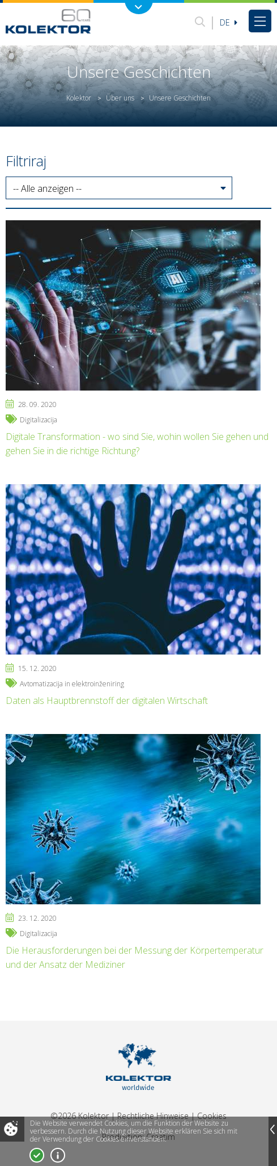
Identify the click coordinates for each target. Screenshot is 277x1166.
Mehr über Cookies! (57, 1155)
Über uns (120, 98)
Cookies (212, 1115)
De (228, 22)
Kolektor (78, 98)
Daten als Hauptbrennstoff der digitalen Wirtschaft (107, 700)
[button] (119, 188)
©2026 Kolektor (79, 1115)
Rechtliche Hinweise (153, 1115)
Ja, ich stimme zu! (36, 1155)
